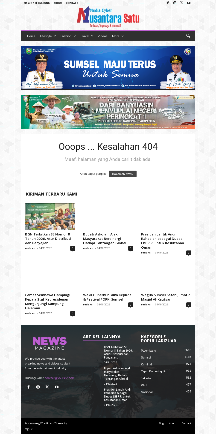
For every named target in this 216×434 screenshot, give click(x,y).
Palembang (148, 350)
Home (31, 36)
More (118, 36)
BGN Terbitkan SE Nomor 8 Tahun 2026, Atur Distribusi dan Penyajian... (48, 238)
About (58, 3)
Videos (103, 36)
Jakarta (146, 378)
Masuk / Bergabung (37, 3)
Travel (86, 36)
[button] (188, 36)
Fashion (68, 36)
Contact (72, 3)
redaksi (30, 248)
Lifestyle (48, 36)
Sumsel (146, 357)
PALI (144, 385)
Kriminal (146, 364)
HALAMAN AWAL (122, 173)
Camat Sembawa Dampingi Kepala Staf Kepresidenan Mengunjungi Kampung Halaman (47, 301)
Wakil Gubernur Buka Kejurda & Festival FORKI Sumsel (107, 296)
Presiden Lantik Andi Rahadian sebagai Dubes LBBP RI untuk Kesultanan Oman (162, 241)
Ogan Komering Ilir (153, 371)
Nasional (147, 392)
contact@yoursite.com (60, 378)
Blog (161, 423)
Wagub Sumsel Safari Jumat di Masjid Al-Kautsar (166, 296)
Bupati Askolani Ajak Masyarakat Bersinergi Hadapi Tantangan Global (104, 238)
